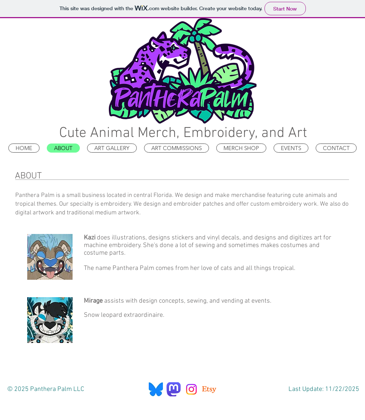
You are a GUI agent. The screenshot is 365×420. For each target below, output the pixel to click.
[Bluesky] (156, 389)
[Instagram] (191, 389)
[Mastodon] (174, 389)
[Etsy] (209, 389)
